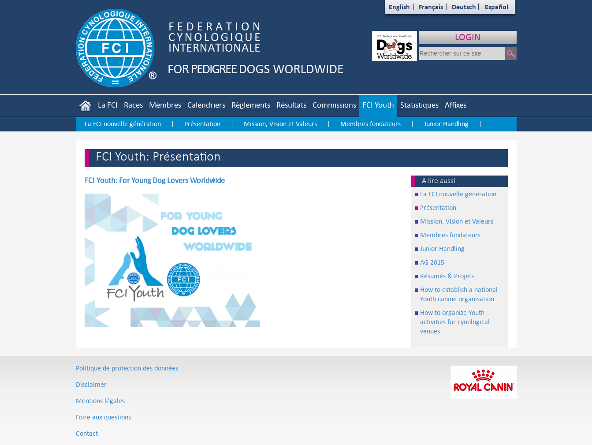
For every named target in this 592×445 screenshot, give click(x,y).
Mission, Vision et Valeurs (280, 124)
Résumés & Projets (447, 276)
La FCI (108, 105)
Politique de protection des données (127, 368)
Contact (87, 433)
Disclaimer (91, 384)
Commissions (334, 105)
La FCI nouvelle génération (123, 124)
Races (133, 105)
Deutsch (464, 6)
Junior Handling (446, 124)
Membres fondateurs (370, 124)
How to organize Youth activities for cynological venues (455, 321)
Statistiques (419, 105)
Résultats (291, 105)
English (399, 6)
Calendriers (206, 105)
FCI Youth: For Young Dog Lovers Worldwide (155, 180)
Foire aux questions (103, 417)
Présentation (202, 124)
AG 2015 (432, 262)
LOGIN (467, 37)
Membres (165, 105)
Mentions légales (100, 400)
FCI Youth (378, 105)
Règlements (250, 105)
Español (496, 6)
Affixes (455, 105)
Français (431, 6)
